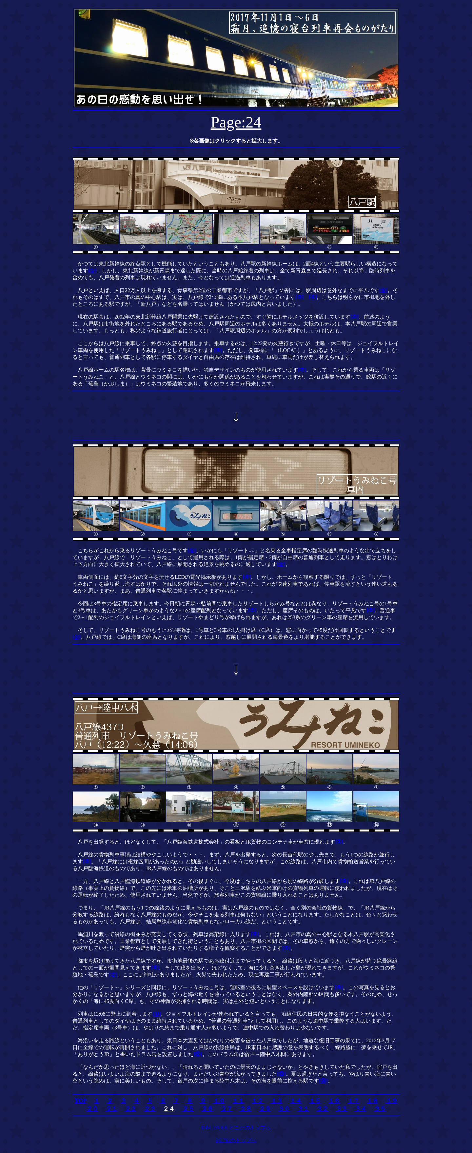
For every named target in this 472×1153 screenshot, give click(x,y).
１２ (257, 1101)
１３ (277, 1101)
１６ (334, 1101)
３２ (322, 1108)
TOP (80, 1101)
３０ (284, 1108)
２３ (150, 1108)
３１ (303, 1108)
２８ (245, 1108)
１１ (238, 1101)
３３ (341, 1108)
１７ (353, 1101)
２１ (111, 1108)
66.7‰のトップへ (236, 1140)
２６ (207, 1108)
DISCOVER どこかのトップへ (236, 1127)
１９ (392, 1101)
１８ (372, 1101)
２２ (130, 1108)
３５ (380, 1108)
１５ (315, 1101)
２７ (226, 1108)
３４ (360, 1108)
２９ (265, 1108)
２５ (188, 1108)
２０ (92, 1108)
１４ (296, 1101)
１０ (219, 1101)
